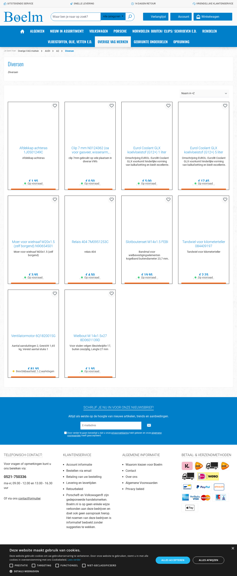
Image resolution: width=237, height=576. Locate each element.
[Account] (181, 17)
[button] (80, 571)
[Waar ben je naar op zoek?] (76, 17)
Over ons (131, 477)
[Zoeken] (130, 17)
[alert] (118, 560)
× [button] (232, 548)
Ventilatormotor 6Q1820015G (33, 337)
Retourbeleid (74, 489)
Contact (131, 470)
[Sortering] (204, 93)
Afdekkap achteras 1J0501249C (33, 150)
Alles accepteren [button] (172, 560)
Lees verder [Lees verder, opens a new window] (74, 559)
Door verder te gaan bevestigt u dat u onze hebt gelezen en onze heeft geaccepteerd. (114, 434)
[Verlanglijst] (155, 17)
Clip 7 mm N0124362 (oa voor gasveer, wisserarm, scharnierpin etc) (90, 150)
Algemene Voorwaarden (142, 483)
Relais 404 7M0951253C (90, 243)
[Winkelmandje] (213, 17)
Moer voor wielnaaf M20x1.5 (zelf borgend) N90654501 (33, 245)
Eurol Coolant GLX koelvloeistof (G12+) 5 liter (203, 150)
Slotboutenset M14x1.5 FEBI (147, 243)
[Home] (22, 31)
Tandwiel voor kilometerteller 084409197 (203, 245)
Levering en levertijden (81, 483)
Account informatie (79, 464)
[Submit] (149, 425)
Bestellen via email (78, 470)
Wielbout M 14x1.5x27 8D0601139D (90, 339)
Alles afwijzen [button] (208, 560)
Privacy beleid (135, 489)
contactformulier (29, 498)
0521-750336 (15, 476)
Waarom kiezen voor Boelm (144, 464)
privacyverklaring (120, 433)
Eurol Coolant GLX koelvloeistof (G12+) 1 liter (146, 150)
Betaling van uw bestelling (84, 477)
